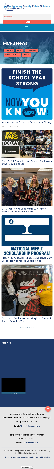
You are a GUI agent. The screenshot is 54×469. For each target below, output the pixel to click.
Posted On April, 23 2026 (10, 126)
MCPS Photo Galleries (12, 55)
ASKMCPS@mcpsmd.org (30, 426)
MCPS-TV (27, 55)
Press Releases (31, 50)
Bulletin (19, 50)
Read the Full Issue (27, 328)
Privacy (6, 457)
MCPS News (9, 50)
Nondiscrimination (28, 457)
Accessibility (40, 457)
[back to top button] (48, 409)
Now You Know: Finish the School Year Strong (26, 122)
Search (27, 22)
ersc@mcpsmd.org (30, 443)
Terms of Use (15, 457)
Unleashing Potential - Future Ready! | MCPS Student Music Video (12, 398)
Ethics (48, 457)
